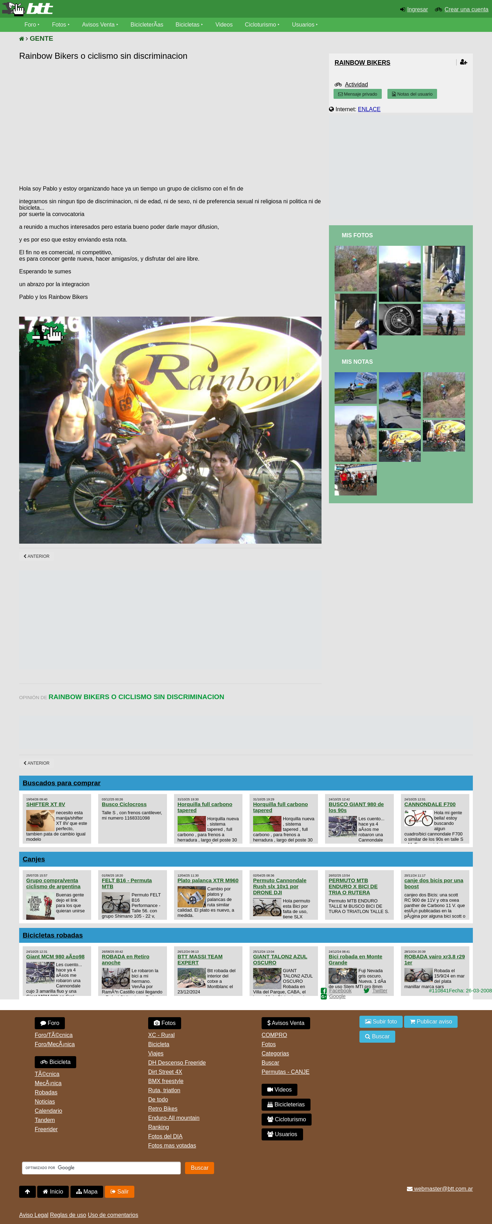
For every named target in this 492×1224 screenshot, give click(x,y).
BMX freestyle (166, 1081)
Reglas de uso (68, 1215)
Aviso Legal (33, 1215)
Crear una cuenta (466, 9)
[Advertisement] (148, 116)
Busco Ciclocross (124, 804)
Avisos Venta (98, 25)
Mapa (86, 1192)
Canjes (34, 859)
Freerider (46, 1129)
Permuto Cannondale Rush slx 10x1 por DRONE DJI (280, 886)
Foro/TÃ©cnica (54, 1035)
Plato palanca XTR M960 (208, 880)
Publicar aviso (431, 1022)
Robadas (46, 1092)
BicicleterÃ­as (147, 25)
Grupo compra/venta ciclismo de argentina (53, 883)
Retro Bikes (163, 1109)
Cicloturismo (260, 25)
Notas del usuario (412, 94)
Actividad (356, 84)
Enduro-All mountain (174, 1118)
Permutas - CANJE (285, 1072)
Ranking (158, 1127)
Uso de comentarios (113, 1215)
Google (337, 996)
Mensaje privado (357, 94)
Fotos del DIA (165, 1136)
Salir (120, 1192)
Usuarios (303, 25)
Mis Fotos (357, 235)
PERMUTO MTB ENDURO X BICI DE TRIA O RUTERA (353, 886)
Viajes (155, 1053)
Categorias (275, 1053)
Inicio (53, 1192)
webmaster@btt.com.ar (440, 1189)
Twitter (379, 990)
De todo (158, 1099)
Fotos (59, 25)
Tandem (45, 1120)
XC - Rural (161, 1035)
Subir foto (381, 1022)
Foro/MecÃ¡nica (55, 1044)
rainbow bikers (362, 62)
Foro (30, 25)
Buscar (270, 1063)
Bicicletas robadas (53, 935)
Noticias (45, 1102)
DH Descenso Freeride (177, 1063)
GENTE (41, 38)
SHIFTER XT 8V (45, 804)
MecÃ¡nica (48, 1083)
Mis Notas (357, 362)
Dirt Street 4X (165, 1072)
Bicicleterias (286, 1104)
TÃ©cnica (47, 1074)
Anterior (36, 556)
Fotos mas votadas (172, 1146)
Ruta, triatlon (164, 1090)
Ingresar (417, 9)
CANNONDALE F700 (430, 804)
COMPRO (274, 1035)
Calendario (48, 1111)
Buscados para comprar (62, 783)
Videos (224, 25)
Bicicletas (188, 25)
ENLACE (369, 109)
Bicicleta (55, 1062)
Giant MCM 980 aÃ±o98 (55, 956)
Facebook (340, 990)
